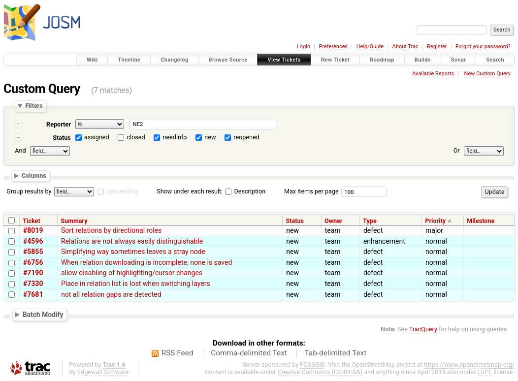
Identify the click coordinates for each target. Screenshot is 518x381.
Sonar (458, 60)
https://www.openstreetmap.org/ (469, 364)
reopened (246, 137)
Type (370, 220)
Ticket (31, 220)
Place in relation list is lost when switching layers (135, 283)
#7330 (33, 283)
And (20, 150)
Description (245, 191)
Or (456, 150)
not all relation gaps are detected (111, 294)
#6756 (33, 262)
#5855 (33, 251)
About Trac (405, 46)
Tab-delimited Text (335, 353)
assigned (96, 137)
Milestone (480, 220)
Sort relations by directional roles (111, 230)
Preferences (333, 46)
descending (122, 191)
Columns (34, 176)
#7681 (33, 294)
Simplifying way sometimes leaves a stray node (133, 251)
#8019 (33, 230)
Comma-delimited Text (249, 353)
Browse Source (228, 60)
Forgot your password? (483, 46)
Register (437, 46)
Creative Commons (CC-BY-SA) (320, 372)
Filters (33, 106)
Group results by (28, 191)
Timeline (129, 60)
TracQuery (423, 329)
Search (495, 60)
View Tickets (283, 60)
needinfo (174, 137)
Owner (333, 220)
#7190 (33, 273)
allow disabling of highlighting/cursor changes (131, 273)
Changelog (174, 60)
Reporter (58, 124)
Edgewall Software (103, 372)
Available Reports (433, 73)
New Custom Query (487, 73)
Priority (435, 220)
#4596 (33, 241)
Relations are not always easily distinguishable (132, 241)
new (210, 137)
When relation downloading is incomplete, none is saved (146, 262)
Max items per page (311, 191)
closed (136, 137)
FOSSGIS (312, 364)
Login (303, 46)
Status (62, 137)
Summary (74, 220)
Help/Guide (370, 46)
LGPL (484, 372)
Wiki (92, 60)
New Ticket (335, 60)
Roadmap (382, 60)
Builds (423, 60)
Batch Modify (43, 314)
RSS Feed (178, 353)
